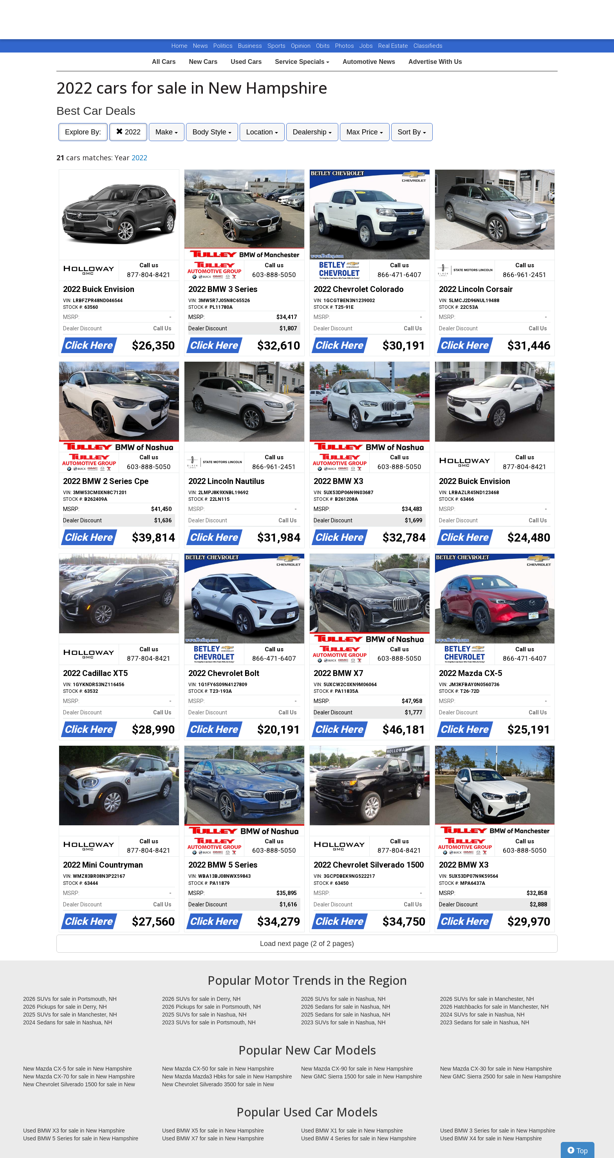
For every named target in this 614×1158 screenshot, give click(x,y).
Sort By (412, 132)
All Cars (163, 61)
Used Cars (246, 61)
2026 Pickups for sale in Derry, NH (65, 1007)
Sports (277, 45)
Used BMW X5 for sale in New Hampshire (213, 1130)
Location (262, 132)
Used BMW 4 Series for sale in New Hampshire (358, 1138)
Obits (323, 45)
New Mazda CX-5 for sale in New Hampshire (77, 1069)
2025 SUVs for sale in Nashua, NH (204, 1014)
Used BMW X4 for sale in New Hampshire (491, 1138)
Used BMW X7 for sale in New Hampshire (213, 1138)
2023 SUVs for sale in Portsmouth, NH (209, 1022)
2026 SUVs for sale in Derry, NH (201, 999)
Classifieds (428, 45)
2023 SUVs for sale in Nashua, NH (343, 1022)
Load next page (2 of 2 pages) (307, 944)
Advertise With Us (435, 61)
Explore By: (83, 132)
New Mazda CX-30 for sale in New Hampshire (496, 1069)
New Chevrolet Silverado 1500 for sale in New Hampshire (79, 1084)
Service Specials (302, 61)
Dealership (312, 132)
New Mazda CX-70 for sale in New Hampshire (79, 1076)
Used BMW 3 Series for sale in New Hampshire (497, 1130)
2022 (128, 132)
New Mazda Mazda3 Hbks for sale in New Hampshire (227, 1076)
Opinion (301, 45)
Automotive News (369, 61)
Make (166, 132)
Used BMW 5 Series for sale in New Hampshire (80, 1138)
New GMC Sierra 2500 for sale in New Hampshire (500, 1076)
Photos (345, 45)
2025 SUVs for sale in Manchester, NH (70, 1014)
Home (180, 45)
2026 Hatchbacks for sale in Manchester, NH (494, 1007)
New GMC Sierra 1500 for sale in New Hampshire (361, 1076)
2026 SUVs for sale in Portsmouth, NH (70, 999)
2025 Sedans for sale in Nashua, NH (345, 1014)
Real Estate (394, 45)
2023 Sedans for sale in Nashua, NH (484, 1022)
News (200, 45)
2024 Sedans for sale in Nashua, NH (67, 1022)
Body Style (212, 132)
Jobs (366, 45)
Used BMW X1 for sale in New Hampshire (352, 1130)
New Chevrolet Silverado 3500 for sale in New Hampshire (218, 1084)
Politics (223, 45)
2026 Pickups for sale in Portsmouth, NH (211, 1007)
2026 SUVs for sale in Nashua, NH (343, 999)
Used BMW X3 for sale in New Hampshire (74, 1130)
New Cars (203, 61)
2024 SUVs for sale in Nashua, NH (482, 1014)
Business (251, 45)
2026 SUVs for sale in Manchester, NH (487, 999)
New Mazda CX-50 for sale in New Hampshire (218, 1069)
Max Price (365, 132)
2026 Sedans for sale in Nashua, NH (345, 1007)
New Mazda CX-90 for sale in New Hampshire (357, 1069)
